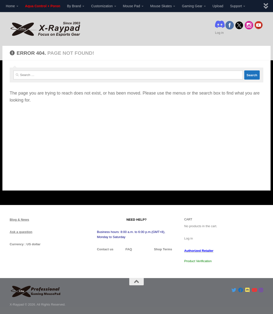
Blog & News (19, 219)
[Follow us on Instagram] (261, 290)
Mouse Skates (161, 6)
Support (236, 6)
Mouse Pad (131, 6)
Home (10, 6)
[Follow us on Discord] (247, 290)
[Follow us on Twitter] (233, 290)
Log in (219, 32)
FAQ (128, 249)
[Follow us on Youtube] (254, 290)
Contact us (105, 249)
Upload (218, 6)
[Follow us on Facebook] (240, 290)
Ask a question (21, 232)
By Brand (74, 6)
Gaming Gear (192, 6)
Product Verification (198, 261)
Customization (102, 6)
